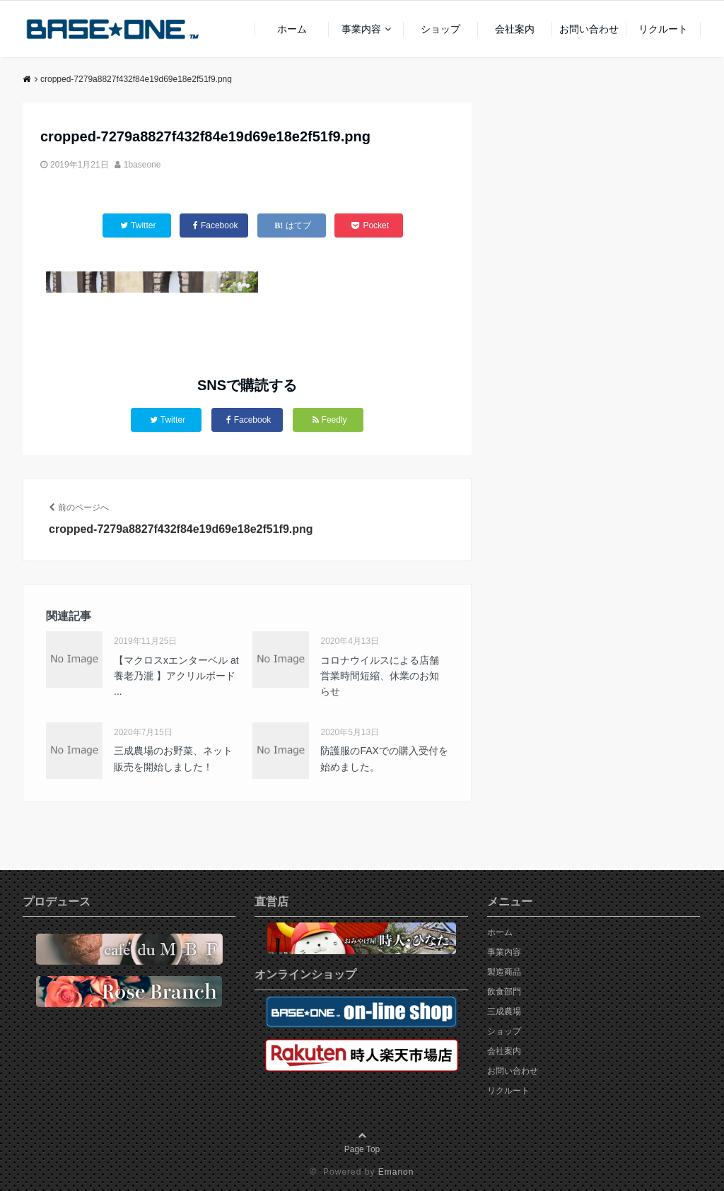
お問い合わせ (589, 29)
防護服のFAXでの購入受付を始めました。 (384, 758)
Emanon (396, 1172)
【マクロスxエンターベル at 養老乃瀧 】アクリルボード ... (176, 676)
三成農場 (504, 1011)
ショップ (440, 29)
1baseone (142, 165)
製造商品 (504, 972)
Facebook (249, 420)
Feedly (330, 420)
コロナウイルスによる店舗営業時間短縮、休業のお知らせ (379, 676)
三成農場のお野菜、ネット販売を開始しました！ (173, 758)
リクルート (663, 29)
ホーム (292, 29)
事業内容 (361, 29)
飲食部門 (504, 992)
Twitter (167, 420)
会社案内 (515, 29)
